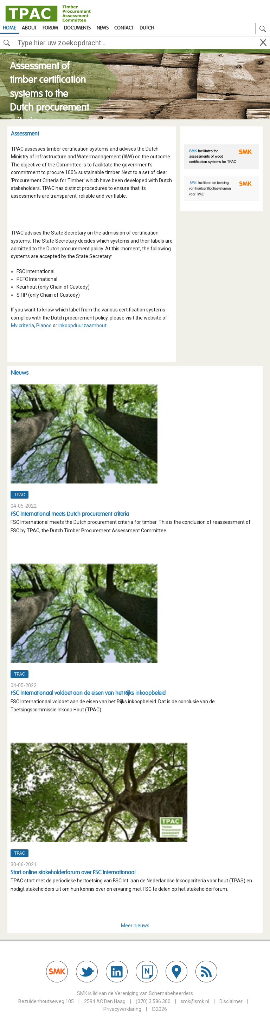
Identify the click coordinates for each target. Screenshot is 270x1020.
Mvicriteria (22, 325)
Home (9, 28)
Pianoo (44, 325)
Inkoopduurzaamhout (82, 325)
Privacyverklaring (122, 1009)
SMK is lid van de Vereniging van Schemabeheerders (135, 993)
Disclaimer (231, 1001)
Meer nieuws (135, 925)
